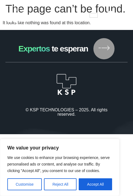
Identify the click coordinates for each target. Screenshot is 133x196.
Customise (25, 184)
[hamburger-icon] (94, 15)
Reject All (60, 184)
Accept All (95, 184)
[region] (59, 167)
